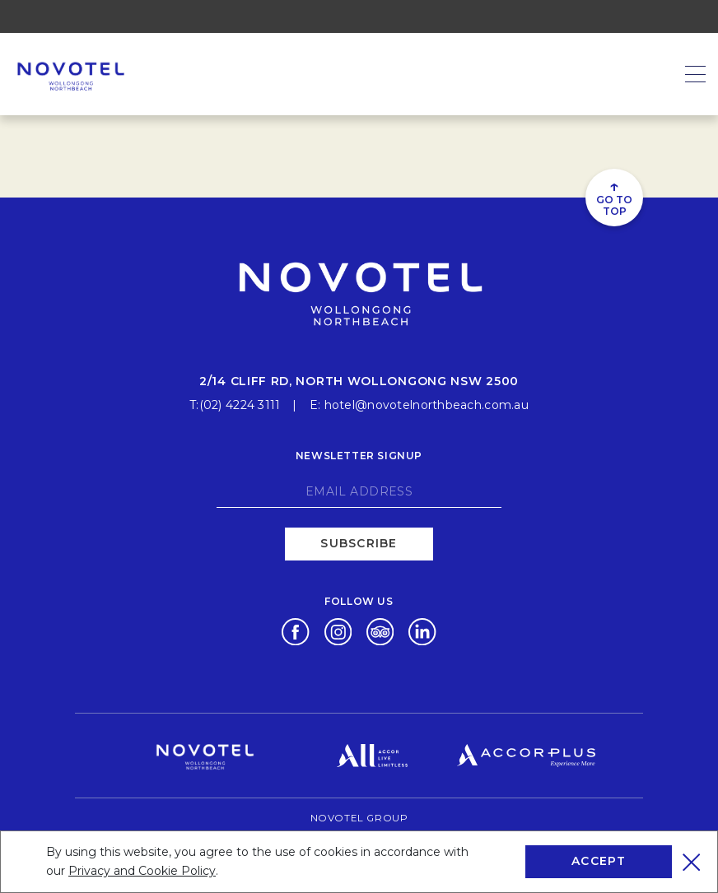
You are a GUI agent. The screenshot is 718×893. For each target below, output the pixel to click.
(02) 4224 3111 (240, 402)
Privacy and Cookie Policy (142, 870)
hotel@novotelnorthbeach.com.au (426, 402)
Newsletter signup (359, 453)
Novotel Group (359, 814)
